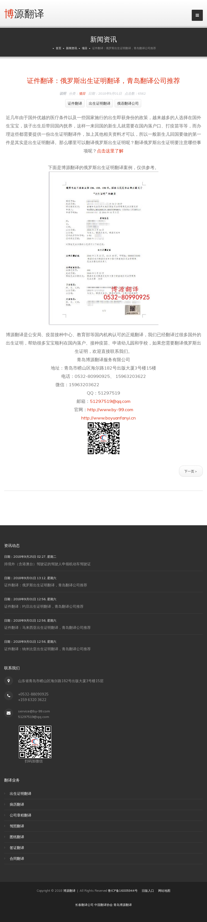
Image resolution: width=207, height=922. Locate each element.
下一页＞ (191, 471)
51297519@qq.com (110, 401)
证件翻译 (75, 103)
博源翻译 (24, 13)
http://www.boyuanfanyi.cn (103, 418)
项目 (84, 48)
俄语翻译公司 (128, 103)
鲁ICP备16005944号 (123, 891)
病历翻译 (17, 804)
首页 (58, 48)
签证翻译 (17, 847)
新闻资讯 (71, 48)
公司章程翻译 (20, 815)
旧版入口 (148, 891)
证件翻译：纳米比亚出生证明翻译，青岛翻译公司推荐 (47, 649)
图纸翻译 (17, 837)
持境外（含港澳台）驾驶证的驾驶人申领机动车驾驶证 (47, 564)
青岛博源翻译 (122, 905)
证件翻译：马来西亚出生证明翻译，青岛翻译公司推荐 (47, 627)
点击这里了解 (110, 151)
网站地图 (164, 891)
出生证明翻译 (99, 103)
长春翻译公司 (84, 905)
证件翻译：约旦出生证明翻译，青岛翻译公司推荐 (44, 606)
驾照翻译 (17, 826)
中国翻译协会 (103, 905)
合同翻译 (17, 858)
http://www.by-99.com (110, 409)
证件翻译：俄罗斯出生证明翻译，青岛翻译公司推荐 (103, 80)
